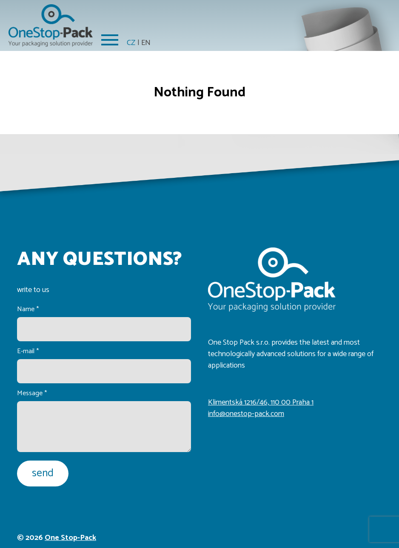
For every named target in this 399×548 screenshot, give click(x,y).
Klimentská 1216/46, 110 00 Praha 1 (261, 402)
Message (32, 393)
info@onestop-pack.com (246, 413)
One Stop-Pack (70, 537)
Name (28, 309)
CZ (131, 43)
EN (146, 43)
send (43, 473)
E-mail (28, 351)
